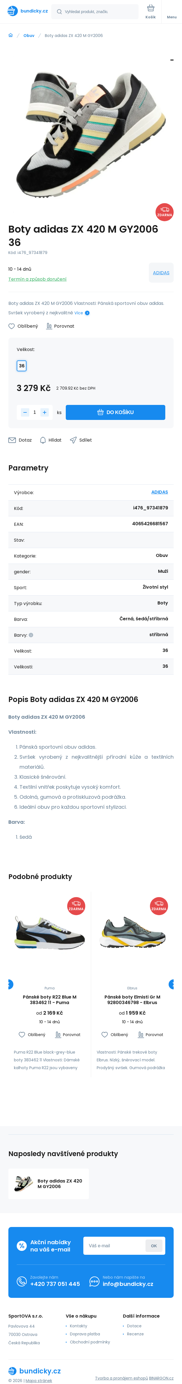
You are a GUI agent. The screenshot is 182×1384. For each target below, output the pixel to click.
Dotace (134, 1326)
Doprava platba (85, 1334)
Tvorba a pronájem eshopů (121, 1378)
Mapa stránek (39, 1380)
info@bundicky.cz (128, 1284)
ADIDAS (161, 273)
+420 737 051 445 (55, 1284)
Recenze (135, 1334)
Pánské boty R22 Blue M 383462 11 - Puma (49, 999)
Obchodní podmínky (90, 1342)
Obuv (28, 35)
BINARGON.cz (161, 1378)
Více (78, 313)
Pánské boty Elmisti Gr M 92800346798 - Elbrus (132, 999)
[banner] (26, 11)
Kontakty (78, 1326)
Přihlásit (153, 1245)
